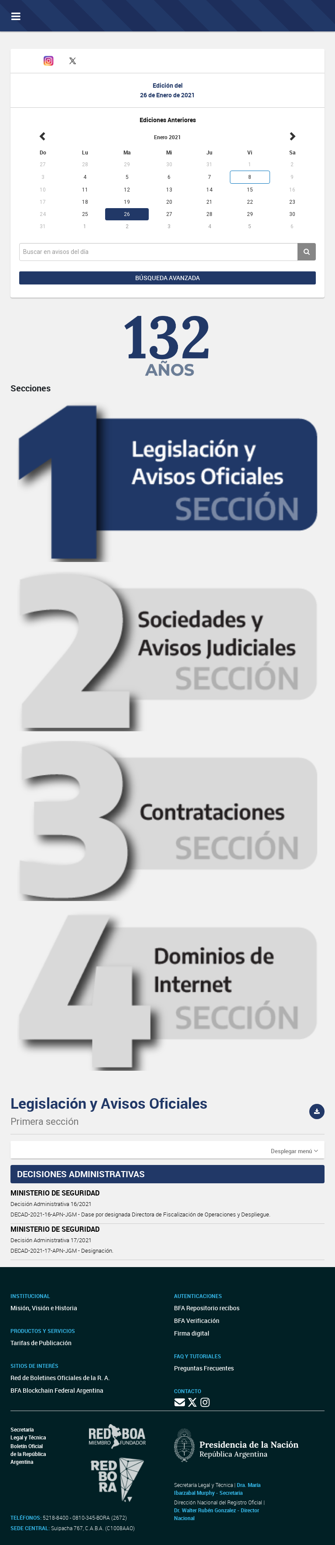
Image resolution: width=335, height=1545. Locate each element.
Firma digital (191, 1333)
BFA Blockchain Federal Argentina (56, 1390)
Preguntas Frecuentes (204, 1368)
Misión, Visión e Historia (43, 1308)
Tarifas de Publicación (41, 1343)
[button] (294, 1150)
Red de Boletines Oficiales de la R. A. (60, 1378)
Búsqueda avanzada (167, 278)
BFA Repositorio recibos (206, 1308)
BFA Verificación (196, 1320)
